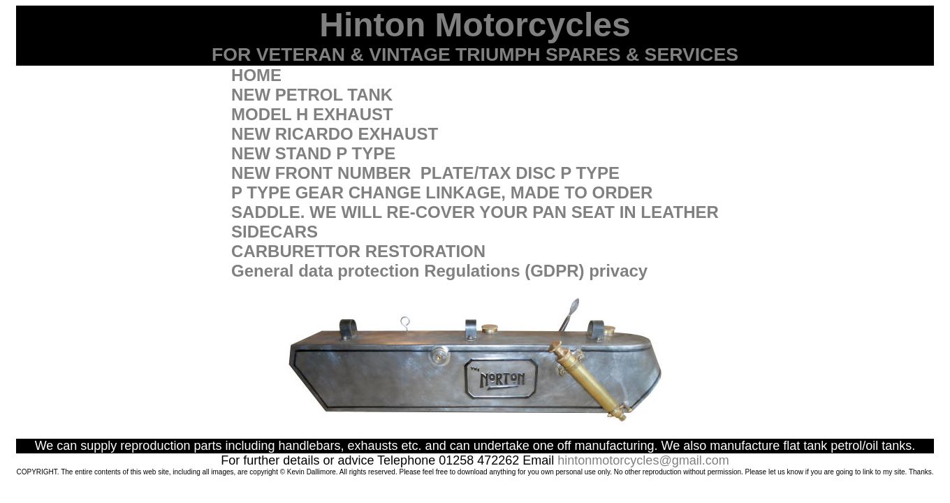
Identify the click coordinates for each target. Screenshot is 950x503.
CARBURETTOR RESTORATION (358, 251)
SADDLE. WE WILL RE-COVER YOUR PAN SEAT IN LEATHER (475, 212)
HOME (256, 75)
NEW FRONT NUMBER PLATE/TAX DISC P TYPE (425, 172)
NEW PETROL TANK (312, 94)
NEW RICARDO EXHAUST (334, 133)
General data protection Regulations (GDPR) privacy (439, 270)
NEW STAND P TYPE (313, 153)
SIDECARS (274, 231)
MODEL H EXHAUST (312, 114)
